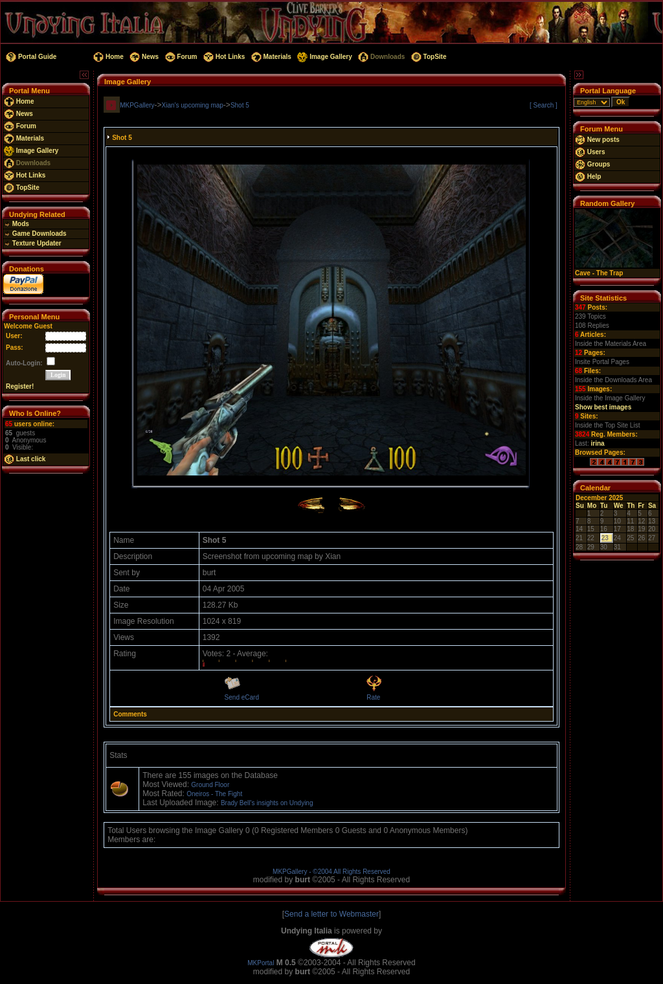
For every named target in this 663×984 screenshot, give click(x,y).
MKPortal (260, 963)
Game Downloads (35, 233)
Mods (16, 223)
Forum (180, 56)
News (143, 56)
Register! (20, 386)
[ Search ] (543, 105)
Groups (592, 164)
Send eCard (242, 697)
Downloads (380, 56)
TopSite (427, 56)
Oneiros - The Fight (214, 793)
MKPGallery (137, 105)
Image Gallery (324, 56)
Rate (373, 697)
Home (107, 56)
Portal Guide (30, 56)
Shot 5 (239, 105)
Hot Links (223, 56)
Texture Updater (33, 243)
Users (590, 151)
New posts (597, 139)
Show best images (603, 407)
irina (597, 443)
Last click (24, 459)
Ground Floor (210, 784)
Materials (270, 56)
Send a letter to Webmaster (331, 914)
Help (588, 176)
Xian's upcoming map (192, 105)
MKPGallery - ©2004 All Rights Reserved (331, 871)
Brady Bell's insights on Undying (267, 803)
